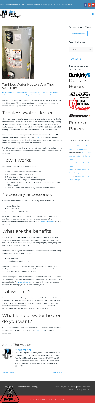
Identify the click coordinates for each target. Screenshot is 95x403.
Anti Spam (86, 389)
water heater (49, 95)
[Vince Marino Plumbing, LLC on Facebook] (85, 4)
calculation (14, 300)
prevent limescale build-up (38, 308)
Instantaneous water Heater (13, 95)
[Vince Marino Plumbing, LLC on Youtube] (93, 4)
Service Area (86, 392)
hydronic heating (24, 284)
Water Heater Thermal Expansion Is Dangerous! (78, 149)
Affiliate (70, 392)
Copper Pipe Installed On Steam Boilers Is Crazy (80, 159)
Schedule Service (79, 34)
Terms (77, 389)
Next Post (57, 375)
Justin (71, 180)
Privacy (71, 389)
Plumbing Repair (23, 92)
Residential (35, 92)
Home (53, 389)
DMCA (77, 392)
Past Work (75, 59)
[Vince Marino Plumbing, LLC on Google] (89, 4)
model (36, 140)
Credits (6, 392)
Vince (71, 146)
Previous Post (8, 375)
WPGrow (47, 399)
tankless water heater (34, 95)
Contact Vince (40, 333)
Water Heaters (47, 92)
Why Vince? (62, 389)
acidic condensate (48, 224)
